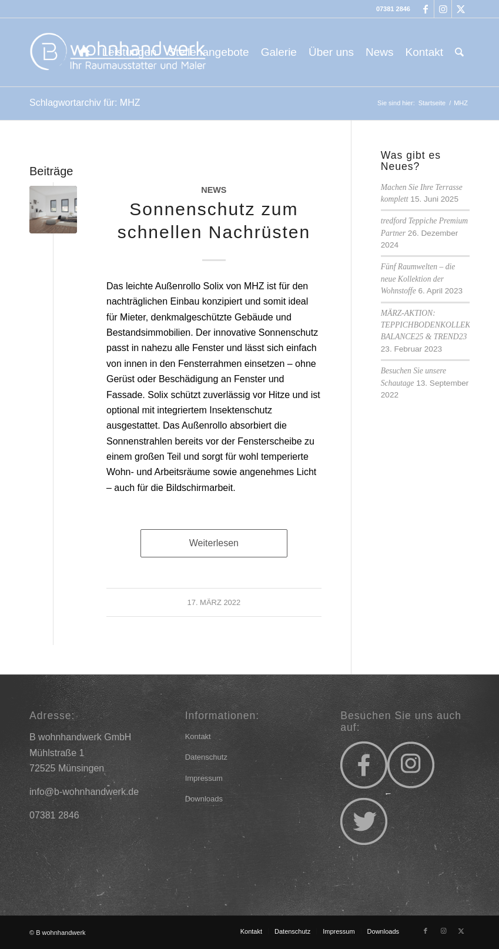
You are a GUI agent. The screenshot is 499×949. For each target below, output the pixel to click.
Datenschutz (206, 757)
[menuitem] (84, 52)
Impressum (204, 778)
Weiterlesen (214, 543)
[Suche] (459, 52)
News (213, 190)
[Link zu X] (461, 9)
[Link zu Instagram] (442, 9)
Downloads (204, 798)
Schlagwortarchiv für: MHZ (84, 103)
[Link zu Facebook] (425, 9)
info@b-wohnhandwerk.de (84, 792)
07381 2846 (393, 8)
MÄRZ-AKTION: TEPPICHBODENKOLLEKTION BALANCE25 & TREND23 (435, 325)
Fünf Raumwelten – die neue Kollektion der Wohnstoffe (418, 278)
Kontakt (198, 736)
